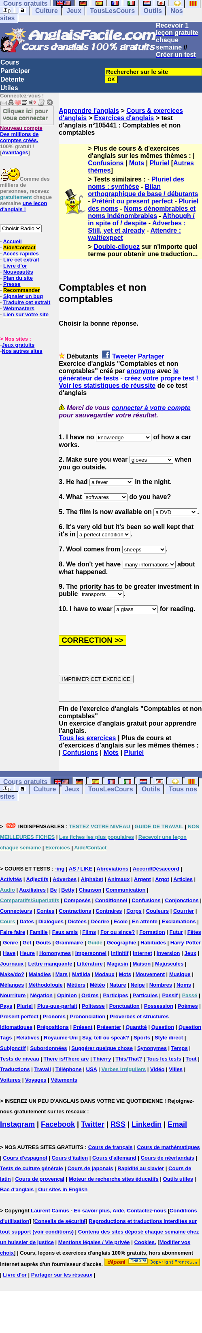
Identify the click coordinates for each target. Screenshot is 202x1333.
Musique (180, 974)
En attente (144, 921)
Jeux (73, 10)
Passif (170, 995)
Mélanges (12, 985)
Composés (77, 900)
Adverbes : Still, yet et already (136, 227)
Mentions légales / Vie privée (94, 1242)
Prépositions (53, 1027)
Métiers (76, 985)
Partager (151, 356)
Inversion (168, 953)
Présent (83, 1027)
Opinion (67, 995)
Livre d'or (15, 266)
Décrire (100, 921)
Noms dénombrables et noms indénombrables (142, 212)
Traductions (15, 1069)
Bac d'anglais (17, 1189)
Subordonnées (48, 1048)
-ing (59, 869)
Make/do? (12, 974)
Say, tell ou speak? (105, 1038)
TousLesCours (112, 10)
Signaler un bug (23, 296)
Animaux (119, 879)
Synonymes (152, 1048)
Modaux (105, 974)
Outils (153, 10)
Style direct (169, 1038)
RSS (118, 1124)
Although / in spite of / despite (141, 219)
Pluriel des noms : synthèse (136, 183)
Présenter (109, 1027)
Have (9, 953)
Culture (46, 10)
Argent (142, 879)
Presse (12, 284)
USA (91, 1069)
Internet (142, 953)
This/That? (128, 1059)
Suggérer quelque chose (102, 1048)
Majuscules (169, 964)
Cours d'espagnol (25, 1158)
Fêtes (194, 932)
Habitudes (153, 943)
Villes (176, 1069)
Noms (183, 985)
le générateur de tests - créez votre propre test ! (128, 374)
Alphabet (92, 879)
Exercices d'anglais (124, 118)
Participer (15, 70)
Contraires (109, 911)
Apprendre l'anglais (89, 110)
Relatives (27, 1038)
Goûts (43, 943)
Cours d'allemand (114, 1158)
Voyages (36, 1080)
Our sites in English (62, 1189)
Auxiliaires (32, 890)
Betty (67, 890)
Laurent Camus (50, 1211)
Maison (141, 964)
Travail (42, 1069)
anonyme (141, 370)
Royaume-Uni (61, 1038)
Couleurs (157, 911)
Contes (45, 911)
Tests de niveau (19, 1059)
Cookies (144, 1242)
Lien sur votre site (26, 314)
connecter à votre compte (151, 407)
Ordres (90, 995)
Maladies (40, 974)
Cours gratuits (25, 781)
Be (53, 890)
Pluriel (159, 163)
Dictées (77, 921)
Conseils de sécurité (59, 1221)
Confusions (105, 163)
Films (89, 932)
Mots (136, 163)
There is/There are (66, 1059)
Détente (12, 79)
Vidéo (157, 1069)
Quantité (136, 1027)
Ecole (121, 921)
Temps (179, 1048)
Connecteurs (16, 911)
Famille (39, 932)
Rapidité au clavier (140, 1168)
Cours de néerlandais (167, 1158)
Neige (137, 985)
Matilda (81, 974)
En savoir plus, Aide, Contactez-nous (120, 1211)
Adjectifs (37, 879)
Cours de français (110, 1147)
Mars (61, 974)
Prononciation (87, 1016)
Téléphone (68, 1069)
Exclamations (179, 921)
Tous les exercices (87, 738)
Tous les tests (164, 1059)
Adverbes (65, 879)
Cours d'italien (69, 1158)
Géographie (121, 943)
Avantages (15, 152)
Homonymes (55, 953)
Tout (190, 1059)
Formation (152, 932)
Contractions (75, 911)
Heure (27, 953)
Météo (97, 985)
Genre (10, 943)
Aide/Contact (19, 247)
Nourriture (13, 995)
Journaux (12, 964)
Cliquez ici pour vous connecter (25, 114)
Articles (183, 879)
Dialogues (51, 921)
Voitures (10, 1080)
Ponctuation (124, 1006)
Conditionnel (111, 900)
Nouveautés (18, 272)
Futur (176, 932)
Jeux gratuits (18, 345)
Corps (134, 911)
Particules (144, 995)
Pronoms (54, 1016)
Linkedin (147, 1124)
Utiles (9, 87)
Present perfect (19, 1016)
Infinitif (119, 953)
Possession (158, 1006)
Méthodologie (45, 985)
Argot (162, 879)
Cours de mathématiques (168, 1147)
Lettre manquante (50, 964)
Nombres (160, 985)
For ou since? (117, 932)
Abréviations (113, 869)
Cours (9, 62)
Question (162, 1027)
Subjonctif (13, 1048)
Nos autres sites (22, 351)
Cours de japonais (90, 1168)
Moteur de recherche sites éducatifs (114, 1179)
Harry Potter (185, 943)
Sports (142, 1038)
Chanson (90, 890)
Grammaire (69, 943)
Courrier (183, 911)
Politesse (93, 1006)
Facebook (58, 1124)
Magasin (117, 964)
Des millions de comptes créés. (21, 134)
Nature (117, 985)
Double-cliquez (117, 246)
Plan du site (18, 278)
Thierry (102, 1059)
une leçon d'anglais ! (23, 206)
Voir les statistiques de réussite (107, 385)
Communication (125, 890)
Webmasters (18, 308)
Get (27, 943)
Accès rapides (20, 254)
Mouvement (150, 974)
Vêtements (64, 1080)
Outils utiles (178, 1179)
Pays (6, 1006)
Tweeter (124, 356)
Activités (11, 879)
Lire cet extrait (21, 260)
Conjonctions (182, 900)
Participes (115, 995)
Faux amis (65, 932)
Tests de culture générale (31, 1168)
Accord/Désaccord (156, 869)
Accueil (12, 241)
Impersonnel (90, 953)
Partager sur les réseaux (61, 1275)
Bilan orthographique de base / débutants (143, 190)
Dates (26, 921)
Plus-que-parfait (57, 1006)
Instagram (17, 1124)
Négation (41, 995)
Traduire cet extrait (26, 302)
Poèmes (188, 1006)
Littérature (89, 964)
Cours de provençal (39, 1179)
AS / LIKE (81, 869)
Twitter (92, 1124)
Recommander (21, 290)
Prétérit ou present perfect (132, 201)
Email (177, 1124)
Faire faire (12, 932)
